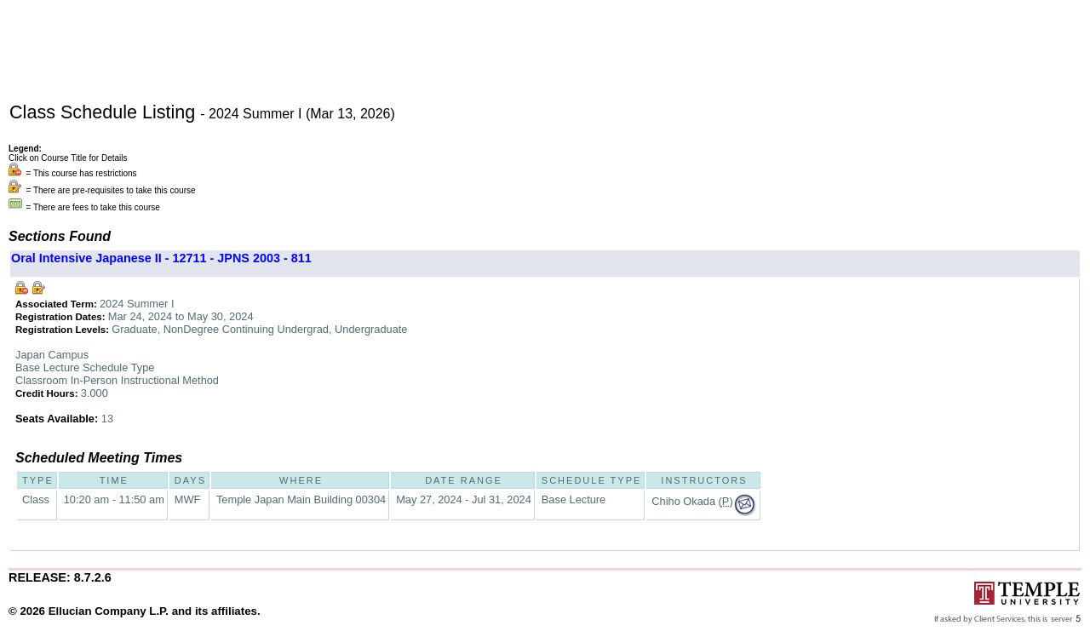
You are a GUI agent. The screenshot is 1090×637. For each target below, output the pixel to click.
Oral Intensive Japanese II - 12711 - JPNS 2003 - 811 (161, 258)
